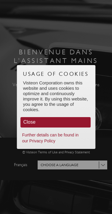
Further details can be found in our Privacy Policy (50, 138)
